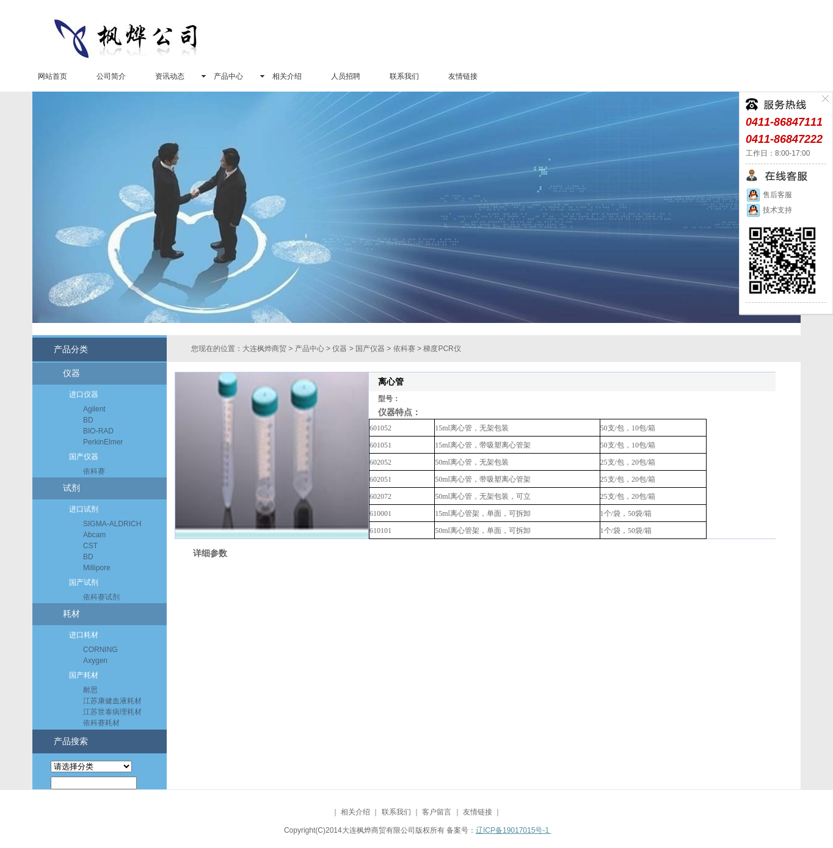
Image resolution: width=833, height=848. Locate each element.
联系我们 (404, 76)
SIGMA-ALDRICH (112, 524)
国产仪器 (83, 456)
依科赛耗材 (101, 723)
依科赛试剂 (101, 597)
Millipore (97, 568)
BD (88, 420)
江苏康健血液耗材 (112, 701)
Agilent (94, 409)
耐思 (90, 690)
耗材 (71, 613)
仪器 (71, 373)
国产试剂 (83, 582)
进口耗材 (83, 635)
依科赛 (94, 471)
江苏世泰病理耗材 (112, 712)
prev (46, 211)
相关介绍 (287, 76)
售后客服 (769, 194)
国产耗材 (83, 675)
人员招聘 (345, 76)
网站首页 (52, 76)
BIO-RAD (98, 431)
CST (90, 546)
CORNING (100, 649)
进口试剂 (83, 509)
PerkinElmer (103, 442)
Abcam (94, 535)
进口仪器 (83, 394)
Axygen (95, 660)
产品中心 (228, 76)
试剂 (71, 488)
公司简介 (111, 76)
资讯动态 (169, 76)
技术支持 (769, 210)
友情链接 (463, 76)
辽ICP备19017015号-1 (513, 830)
